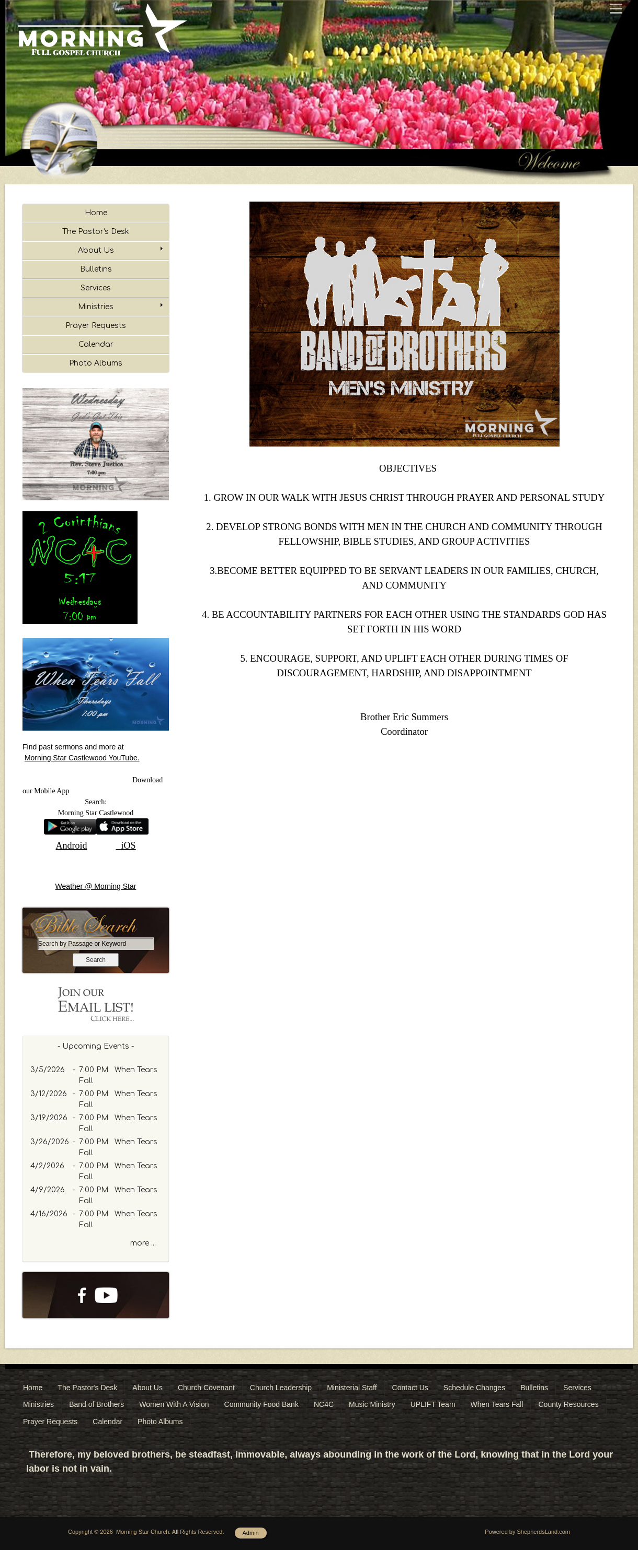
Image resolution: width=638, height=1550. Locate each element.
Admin (251, 1533)
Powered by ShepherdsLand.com (527, 1532)
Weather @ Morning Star (95, 886)
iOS (128, 845)
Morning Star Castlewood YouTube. (82, 758)
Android (71, 845)
